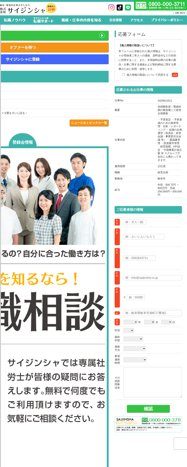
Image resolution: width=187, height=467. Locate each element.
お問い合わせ (180, 13)
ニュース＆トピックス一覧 (89, 122)
